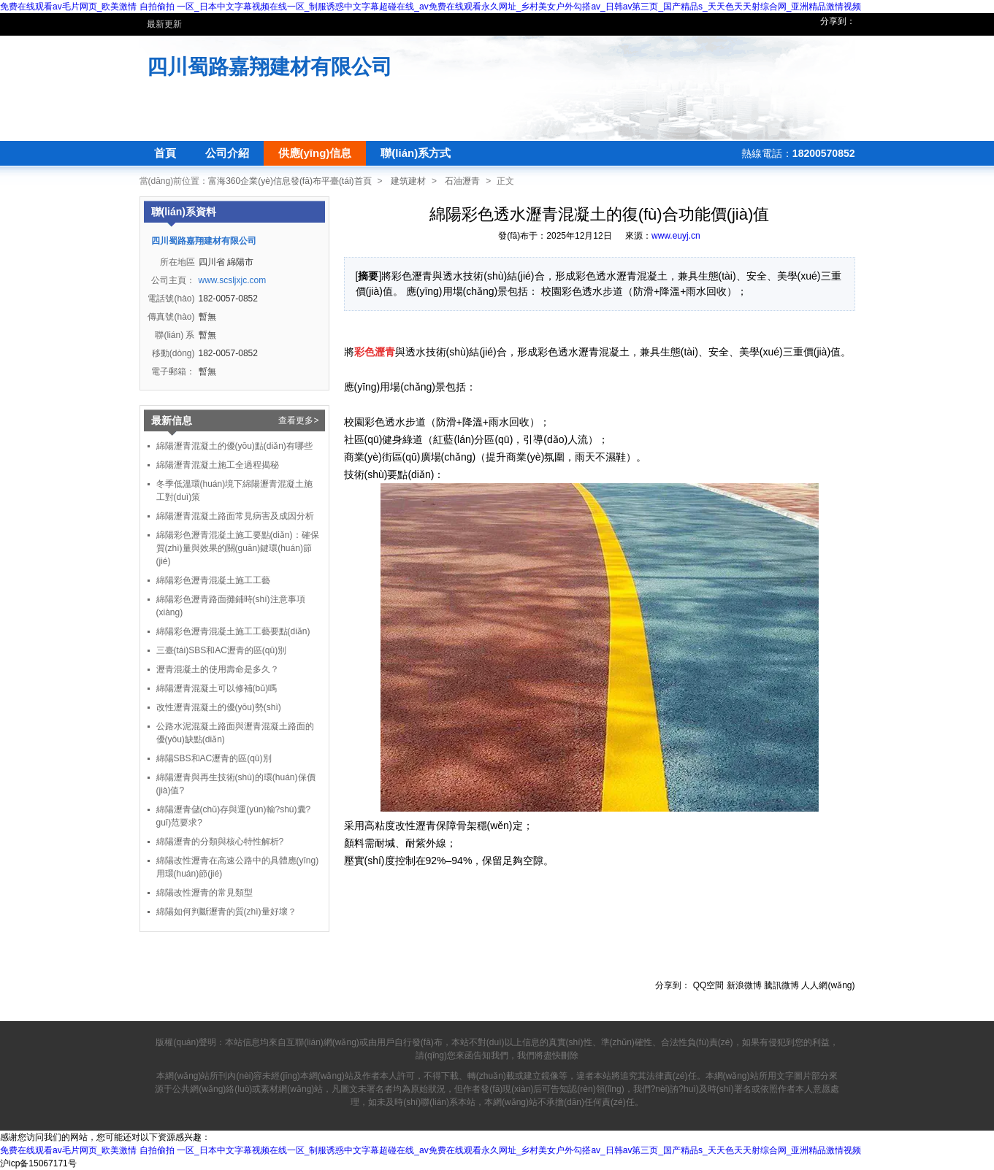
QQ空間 (709, 985)
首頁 (165, 153)
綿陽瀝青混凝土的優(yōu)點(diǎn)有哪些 (234, 446)
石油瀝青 (462, 181)
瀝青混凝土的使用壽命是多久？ (217, 669)
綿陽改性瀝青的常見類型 (204, 893)
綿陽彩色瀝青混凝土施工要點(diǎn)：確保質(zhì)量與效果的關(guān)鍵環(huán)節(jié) (237, 548)
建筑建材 (408, 181)
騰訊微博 (781, 985)
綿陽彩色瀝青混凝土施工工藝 (213, 580)
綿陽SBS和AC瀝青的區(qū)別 (214, 758)
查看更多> (298, 420)
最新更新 (164, 24)
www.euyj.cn (675, 236)
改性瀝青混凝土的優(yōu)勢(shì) (218, 707)
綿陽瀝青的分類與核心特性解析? (220, 841)
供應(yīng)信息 (315, 153)
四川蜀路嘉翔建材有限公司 (269, 66)
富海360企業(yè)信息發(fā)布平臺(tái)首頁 (289, 181)
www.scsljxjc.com (233, 280)
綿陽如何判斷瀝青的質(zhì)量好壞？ (226, 912)
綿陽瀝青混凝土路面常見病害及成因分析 (235, 516)
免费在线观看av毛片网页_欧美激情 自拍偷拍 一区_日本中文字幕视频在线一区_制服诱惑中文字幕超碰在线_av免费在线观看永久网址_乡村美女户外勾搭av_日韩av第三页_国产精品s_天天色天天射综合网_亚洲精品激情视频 (430, 6)
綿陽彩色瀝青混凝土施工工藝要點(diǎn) (233, 631)
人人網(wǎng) (828, 985)
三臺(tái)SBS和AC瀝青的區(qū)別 (221, 650)
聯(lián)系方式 (416, 153)
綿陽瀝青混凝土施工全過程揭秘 (217, 465)
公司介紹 (227, 153)
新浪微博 (744, 985)
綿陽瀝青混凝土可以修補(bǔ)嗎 (217, 688)
